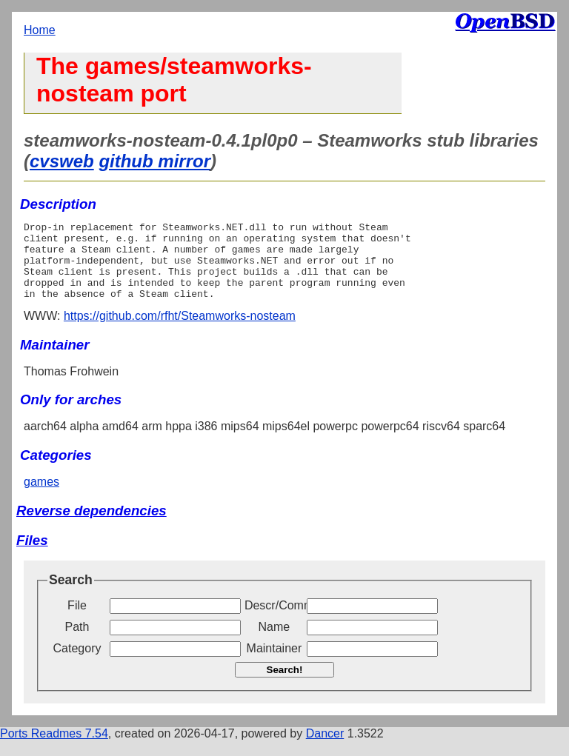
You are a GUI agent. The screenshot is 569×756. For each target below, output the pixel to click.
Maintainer (274, 664)
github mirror (154, 161)
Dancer (325, 749)
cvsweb (62, 161)
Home (40, 30)
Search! (285, 685)
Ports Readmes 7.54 (54, 749)
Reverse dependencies (91, 526)
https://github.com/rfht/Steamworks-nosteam (180, 331)
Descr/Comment (274, 621)
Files (32, 555)
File (77, 621)
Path (77, 642)
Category (77, 664)
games (41, 497)
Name (274, 642)
